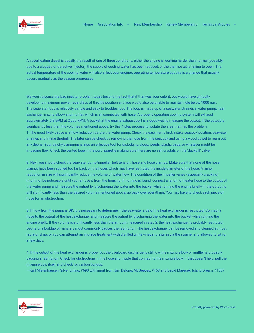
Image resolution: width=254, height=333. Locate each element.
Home (88, 24)
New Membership (148, 24)
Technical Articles (216, 24)
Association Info (110, 24)
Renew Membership (181, 24)
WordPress (227, 307)
